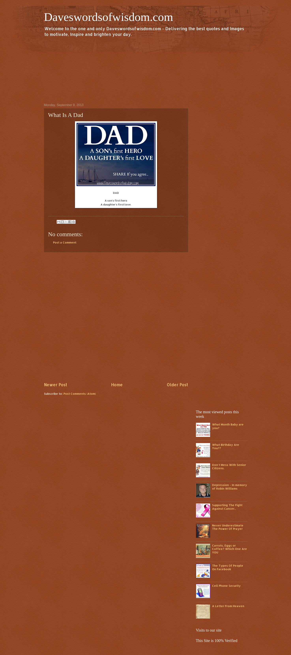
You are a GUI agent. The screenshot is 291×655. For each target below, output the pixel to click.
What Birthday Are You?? (225, 446)
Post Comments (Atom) (80, 394)
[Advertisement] (145, 69)
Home (117, 384)
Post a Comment (64, 242)
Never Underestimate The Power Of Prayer (227, 527)
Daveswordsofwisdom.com (108, 16)
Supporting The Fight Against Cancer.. (227, 506)
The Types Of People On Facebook (227, 567)
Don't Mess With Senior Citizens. (229, 466)
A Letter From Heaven (228, 606)
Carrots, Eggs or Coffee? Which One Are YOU (229, 549)
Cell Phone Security (226, 586)
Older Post (177, 384)
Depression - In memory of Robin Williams (229, 486)
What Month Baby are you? (228, 426)
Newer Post (55, 384)
